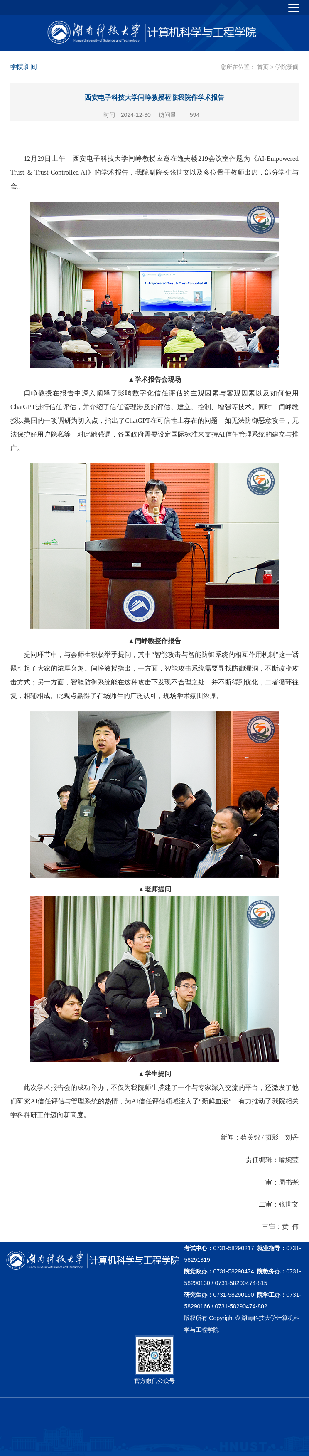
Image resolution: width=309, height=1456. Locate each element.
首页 (263, 67)
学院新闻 (287, 67)
